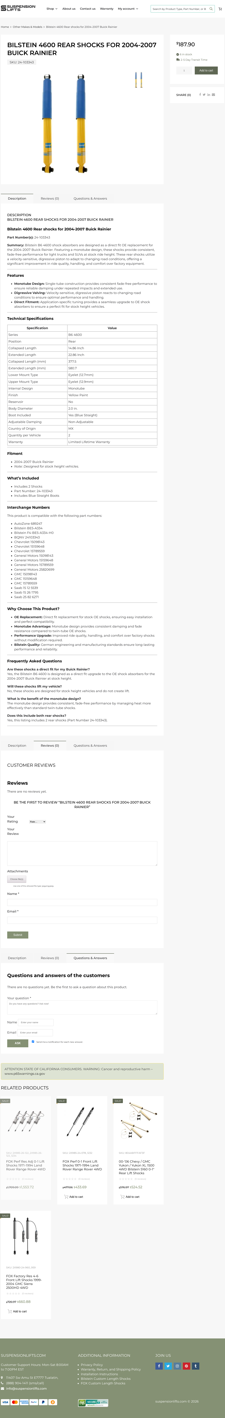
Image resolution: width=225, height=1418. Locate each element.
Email (12, 911)
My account (128, 8)
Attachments (17, 871)
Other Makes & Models (27, 27)
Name (13, 894)
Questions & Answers (90, 198)
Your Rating (12, 819)
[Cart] (220, 9)
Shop (52, 8)
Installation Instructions (99, 1374)
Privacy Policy (92, 1365)
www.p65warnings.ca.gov (25, 1074)
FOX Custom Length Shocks (103, 1383)
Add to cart (206, 70)
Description (17, 198)
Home (5, 27)
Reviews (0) (50, 198)
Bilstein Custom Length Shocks (106, 1379)
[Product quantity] (184, 70)
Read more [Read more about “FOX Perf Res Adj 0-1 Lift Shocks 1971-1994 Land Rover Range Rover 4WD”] (43, 1196)
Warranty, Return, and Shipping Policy (111, 1369)
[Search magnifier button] (211, 8)
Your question (19, 998)
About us (68, 8)
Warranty (106, 8)
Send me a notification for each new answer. (59, 1042)
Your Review (13, 831)
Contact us (87, 8)
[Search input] (179, 8)
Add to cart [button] (76, 1196)
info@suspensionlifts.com (26, 1389)
